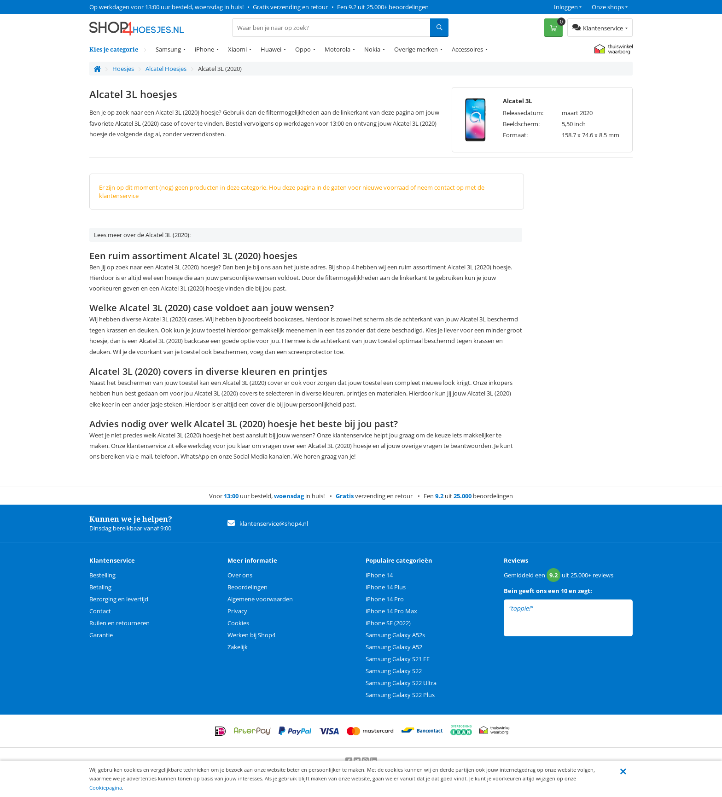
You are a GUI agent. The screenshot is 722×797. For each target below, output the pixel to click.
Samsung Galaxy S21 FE (398, 659)
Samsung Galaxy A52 (394, 647)
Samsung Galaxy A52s (395, 635)
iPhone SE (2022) (388, 623)
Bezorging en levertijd (118, 599)
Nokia (372, 49)
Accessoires (467, 49)
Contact (100, 611)
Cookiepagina (105, 787)
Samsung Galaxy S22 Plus (400, 695)
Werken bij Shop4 (251, 635)
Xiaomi (237, 49)
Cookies (238, 623)
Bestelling (102, 575)
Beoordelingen (247, 587)
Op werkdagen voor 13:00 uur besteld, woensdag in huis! (166, 7)
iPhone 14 (379, 575)
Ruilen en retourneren (119, 623)
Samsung (168, 49)
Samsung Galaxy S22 (394, 671)
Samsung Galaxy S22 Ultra (401, 683)
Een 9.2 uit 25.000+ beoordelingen (383, 7)
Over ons (239, 575)
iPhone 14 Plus (386, 587)
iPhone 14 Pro (385, 599)
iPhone (204, 49)
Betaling (100, 587)
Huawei (271, 49)
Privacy (237, 611)
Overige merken (416, 49)
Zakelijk (237, 647)
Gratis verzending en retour (290, 7)
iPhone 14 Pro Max (391, 611)
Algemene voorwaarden (260, 599)
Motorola (337, 49)
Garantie (101, 635)
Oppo (303, 49)
